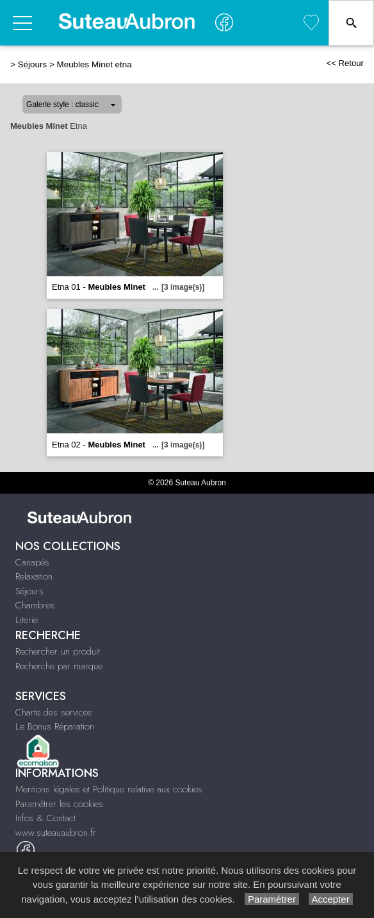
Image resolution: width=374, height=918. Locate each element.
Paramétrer (271, 899)
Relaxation (34, 576)
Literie (26, 620)
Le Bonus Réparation (54, 726)
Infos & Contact (45, 818)
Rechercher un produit (57, 651)
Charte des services (53, 712)
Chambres (35, 605)
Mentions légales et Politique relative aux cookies (108, 789)
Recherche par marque (58, 666)
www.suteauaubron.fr (55, 833)
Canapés (32, 562)
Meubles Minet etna (93, 64)
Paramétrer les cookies (59, 804)
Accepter (330, 899)
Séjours (32, 64)
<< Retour (345, 63)
